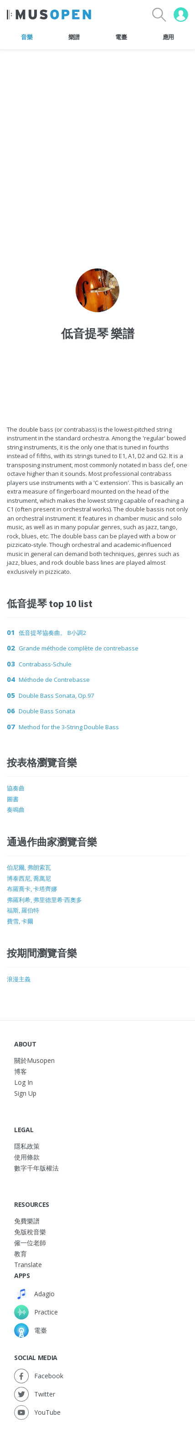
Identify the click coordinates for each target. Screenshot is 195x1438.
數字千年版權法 (36, 1168)
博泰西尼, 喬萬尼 (29, 878)
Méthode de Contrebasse (54, 679)
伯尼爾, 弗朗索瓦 (29, 867)
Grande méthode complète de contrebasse (79, 648)
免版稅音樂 (30, 1231)
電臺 (121, 37)
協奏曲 (16, 788)
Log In (23, 1082)
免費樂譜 (27, 1220)
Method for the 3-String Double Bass (69, 727)
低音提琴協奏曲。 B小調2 (52, 633)
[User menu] (181, 14)
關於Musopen (34, 1060)
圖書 (13, 799)
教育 (20, 1253)
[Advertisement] (97, 373)
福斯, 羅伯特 (23, 910)
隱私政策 (27, 1146)
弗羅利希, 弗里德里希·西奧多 (44, 900)
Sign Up (25, 1093)
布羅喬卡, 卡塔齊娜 (32, 889)
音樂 (26, 37)
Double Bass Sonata (47, 711)
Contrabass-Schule (45, 664)
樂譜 (74, 37)
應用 (168, 37)
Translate (28, 1264)
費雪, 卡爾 (20, 921)
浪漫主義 (19, 979)
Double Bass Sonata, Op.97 (56, 695)
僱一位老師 (30, 1242)
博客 (20, 1071)
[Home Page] (49, 15)
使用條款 (27, 1157)
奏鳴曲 (16, 809)
